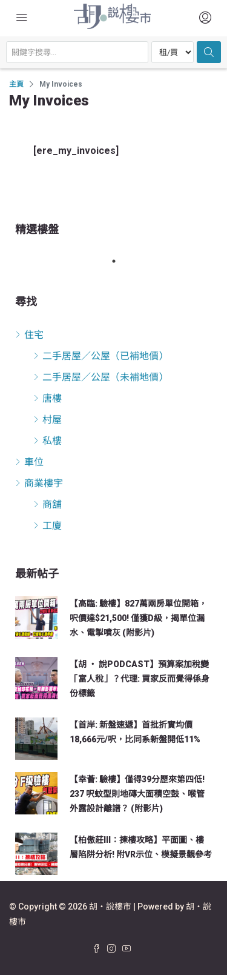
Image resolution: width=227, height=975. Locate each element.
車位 (34, 462)
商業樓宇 (43, 483)
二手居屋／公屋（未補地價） (105, 377)
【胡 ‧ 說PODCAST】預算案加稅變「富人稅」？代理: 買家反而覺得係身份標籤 (139, 678)
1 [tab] (120, 261)
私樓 (52, 441)
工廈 (52, 525)
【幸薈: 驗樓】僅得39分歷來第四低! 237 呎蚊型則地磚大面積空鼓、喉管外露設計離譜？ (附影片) (137, 793)
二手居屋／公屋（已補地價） (105, 356)
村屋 (52, 419)
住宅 (34, 335)
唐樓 (52, 398)
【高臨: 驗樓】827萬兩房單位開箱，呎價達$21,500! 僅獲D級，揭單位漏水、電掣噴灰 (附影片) (138, 618)
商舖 (52, 504)
